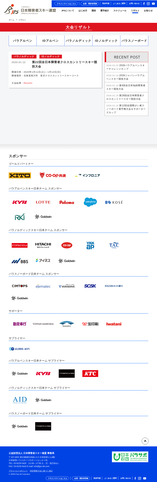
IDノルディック (106, 42)
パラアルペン (22, 42)
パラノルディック (78, 42)
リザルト (135, 11)
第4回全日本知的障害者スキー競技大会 (125, 88)
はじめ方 (82, 11)
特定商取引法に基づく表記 (41, 471)
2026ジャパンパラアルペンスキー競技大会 (125, 78)
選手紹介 (104, 11)
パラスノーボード (134, 42)
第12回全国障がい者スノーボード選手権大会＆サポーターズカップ (126, 110)
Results (28, 84)
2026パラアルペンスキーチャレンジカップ (125, 68)
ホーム (11, 21)
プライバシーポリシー (18, 471)
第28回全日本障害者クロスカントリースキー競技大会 (125, 98)
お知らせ (148, 11)
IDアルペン (50, 42)
